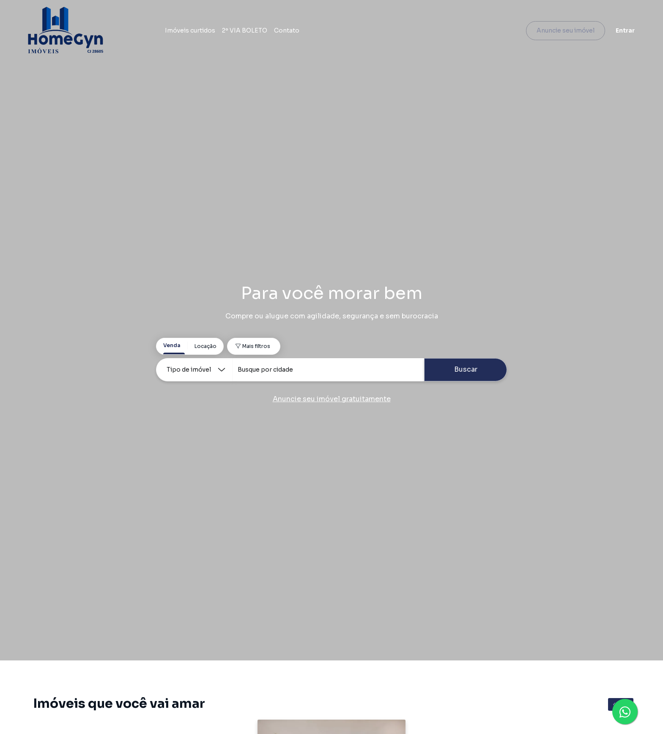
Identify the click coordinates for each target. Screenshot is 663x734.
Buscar (465, 369)
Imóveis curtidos (196, 32)
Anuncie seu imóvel (560, 32)
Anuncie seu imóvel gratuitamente (332, 398)
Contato (292, 32)
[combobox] (328, 369)
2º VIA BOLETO (250, 32)
